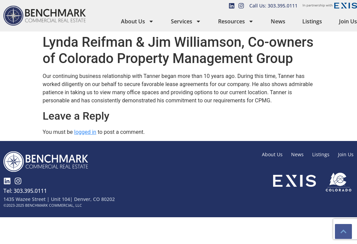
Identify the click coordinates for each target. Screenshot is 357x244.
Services (186, 21)
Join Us (348, 21)
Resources (236, 21)
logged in (85, 132)
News (278, 21)
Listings (312, 21)
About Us (137, 21)
